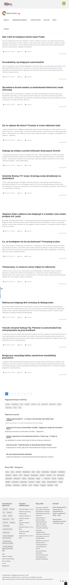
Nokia (59, 404)
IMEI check (35, 577)
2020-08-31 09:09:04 (9, 104)
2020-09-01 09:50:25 (9, 77)
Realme (60, 478)
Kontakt (6, 29)
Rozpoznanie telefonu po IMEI (7, 542)
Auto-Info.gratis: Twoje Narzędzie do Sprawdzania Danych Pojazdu (29, 445)
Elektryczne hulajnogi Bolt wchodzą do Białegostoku (27, 302)
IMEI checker (17, 577)
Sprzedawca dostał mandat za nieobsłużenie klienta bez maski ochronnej (32, 88)
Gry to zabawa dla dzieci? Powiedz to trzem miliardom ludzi (31, 125)
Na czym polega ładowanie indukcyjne (19, 454)
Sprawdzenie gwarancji (20, 20)
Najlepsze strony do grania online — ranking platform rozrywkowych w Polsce (42, 545)
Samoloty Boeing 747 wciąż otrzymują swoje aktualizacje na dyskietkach (31, 177)
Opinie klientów (36, 20)
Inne (7, 472)
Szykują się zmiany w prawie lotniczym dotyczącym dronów (31, 151)
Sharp (38, 482)
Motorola (52, 404)
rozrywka (15, 482)
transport (29, 51)
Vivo (30, 485)
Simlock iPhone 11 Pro (26, 509)
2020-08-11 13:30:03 (9, 231)
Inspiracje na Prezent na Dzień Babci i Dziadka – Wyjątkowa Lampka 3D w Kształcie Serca (34, 428)
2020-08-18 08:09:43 (9, 140)
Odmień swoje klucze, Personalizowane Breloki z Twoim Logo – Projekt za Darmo (31, 436)
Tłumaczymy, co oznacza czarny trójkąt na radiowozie (28, 267)
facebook (61, 472)
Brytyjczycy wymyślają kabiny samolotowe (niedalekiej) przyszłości (29, 356)
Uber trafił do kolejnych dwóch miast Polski (23, 37)
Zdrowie (50, 485)
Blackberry (15, 404)
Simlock (6, 20)
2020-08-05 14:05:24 (9, 345)
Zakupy (43, 485)
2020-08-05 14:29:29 (9, 317)
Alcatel (8, 404)
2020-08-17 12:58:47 (9, 165)
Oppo (38, 478)
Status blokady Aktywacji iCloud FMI (7, 548)
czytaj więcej (63, 53)
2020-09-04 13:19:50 (9, 51)
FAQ (3, 554)
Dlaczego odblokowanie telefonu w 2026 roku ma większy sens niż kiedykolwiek (43, 534)
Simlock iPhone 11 (25, 516)
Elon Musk (45, 472)
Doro (38, 472)
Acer (12, 472)
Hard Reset (25, 577)
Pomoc (54, 20)
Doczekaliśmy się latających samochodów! (23, 62)
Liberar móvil (15, 579)
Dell (33, 472)
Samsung (8, 407)
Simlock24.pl (5, 577)
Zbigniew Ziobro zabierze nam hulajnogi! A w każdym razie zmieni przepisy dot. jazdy (34, 215)
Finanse (8, 475)
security (31, 482)
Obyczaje (31, 478)
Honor (15, 475)
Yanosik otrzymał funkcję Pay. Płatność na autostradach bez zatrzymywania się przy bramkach (31, 329)
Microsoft (44, 404)
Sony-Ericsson (51, 482)
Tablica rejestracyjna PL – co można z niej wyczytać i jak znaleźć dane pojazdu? (30, 419)
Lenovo (49, 475)
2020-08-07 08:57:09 (9, 256)
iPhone (34, 404)
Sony (14, 407)
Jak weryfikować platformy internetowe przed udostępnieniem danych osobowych (42, 555)
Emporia (53, 472)
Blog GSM (46, 20)
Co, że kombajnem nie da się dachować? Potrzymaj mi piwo (31, 241)
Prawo (54, 478)
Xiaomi (36, 485)
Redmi (8, 482)
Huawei (27, 404)
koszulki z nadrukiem (36, 579)
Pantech (47, 478)
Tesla (60, 482)
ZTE (20, 407)
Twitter (24, 485)
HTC (21, 404)
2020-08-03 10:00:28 (9, 372)
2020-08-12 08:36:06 (9, 193)
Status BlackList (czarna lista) (8, 537)
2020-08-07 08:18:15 (9, 281)
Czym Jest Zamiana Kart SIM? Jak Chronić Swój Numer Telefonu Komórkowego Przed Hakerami (43, 511)
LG (39, 404)
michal (20, 51)
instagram (34, 475)
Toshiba (8, 485)
